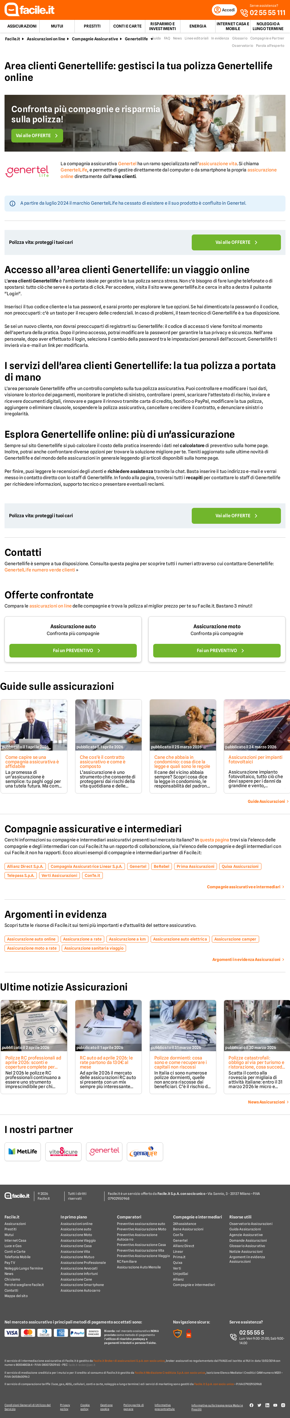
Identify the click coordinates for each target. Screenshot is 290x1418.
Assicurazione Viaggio (78, 1240)
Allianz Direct (183, 1246)
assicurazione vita (218, 164)
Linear (178, 1252)
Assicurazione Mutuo (77, 1257)
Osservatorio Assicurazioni (250, 1224)
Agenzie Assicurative (246, 1235)
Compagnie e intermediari (194, 1285)
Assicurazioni (22, 27)
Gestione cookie (107, 1407)
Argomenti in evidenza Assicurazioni (247, 1259)
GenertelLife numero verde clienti (40, 571)
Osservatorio (242, 47)
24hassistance (184, 1224)
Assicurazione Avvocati (79, 1268)
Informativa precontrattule (166, 1407)
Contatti (11, 1291)
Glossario (240, 39)
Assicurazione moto (217, 628)
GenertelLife (74, 171)
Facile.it (12, 40)
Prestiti (92, 27)
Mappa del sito (16, 1296)
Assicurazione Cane (76, 1279)
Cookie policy (85, 1407)
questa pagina (214, 841)
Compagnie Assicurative (95, 40)
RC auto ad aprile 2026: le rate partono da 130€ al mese (106, 1063)
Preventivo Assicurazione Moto (141, 1229)
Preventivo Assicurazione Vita (140, 1251)
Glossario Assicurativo (247, 1246)
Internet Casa (16, 1240)
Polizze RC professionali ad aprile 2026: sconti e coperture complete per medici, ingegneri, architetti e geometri (30, 1068)
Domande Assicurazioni (248, 1240)
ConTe (178, 1235)
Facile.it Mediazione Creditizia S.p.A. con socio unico (170, 1373)
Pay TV (10, 1263)
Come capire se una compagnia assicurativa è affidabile (32, 763)
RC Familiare (127, 1262)
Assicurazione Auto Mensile (139, 1267)
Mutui (57, 27)
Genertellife (136, 40)
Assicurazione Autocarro (80, 1291)
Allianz (178, 1279)
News (177, 39)
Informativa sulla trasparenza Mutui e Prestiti (219, 1407)
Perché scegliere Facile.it (24, 1285)
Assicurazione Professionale (83, 1263)
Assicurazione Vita (75, 1252)
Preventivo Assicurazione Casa (141, 1245)
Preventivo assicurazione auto (141, 1224)
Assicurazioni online (76, 1224)
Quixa (177, 1263)
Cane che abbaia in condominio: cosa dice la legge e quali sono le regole (180, 765)
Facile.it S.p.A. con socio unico (214, 1384)
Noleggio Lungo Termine (24, 1268)
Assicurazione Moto (76, 1235)
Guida (156, 39)
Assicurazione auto (73, 628)
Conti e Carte (127, 27)
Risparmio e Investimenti (162, 27)
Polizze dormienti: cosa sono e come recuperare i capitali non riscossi (181, 1063)
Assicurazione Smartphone (82, 1285)
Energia (197, 27)
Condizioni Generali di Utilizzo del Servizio (28, 1407)
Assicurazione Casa (76, 1246)
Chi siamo (12, 1279)
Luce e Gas (13, 1246)
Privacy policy (64, 1407)
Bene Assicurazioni (188, 1229)
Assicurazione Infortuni (79, 1274)
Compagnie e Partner (267, 39)
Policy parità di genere (135, 1407)
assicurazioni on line (50, 607)
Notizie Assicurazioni (246, 1252)
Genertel (127, 164)
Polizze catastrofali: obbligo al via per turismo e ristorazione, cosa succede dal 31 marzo (256, 1065)
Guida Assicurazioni (245, 1229)
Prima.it (179, 1257)
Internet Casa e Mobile (233, 27)
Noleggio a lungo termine (268, 27)
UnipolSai (180, 1274)
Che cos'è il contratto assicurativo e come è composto (102, 763)
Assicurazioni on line (46, 40)
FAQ (167, 39)
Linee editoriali (196, 39)
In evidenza (220, 39)
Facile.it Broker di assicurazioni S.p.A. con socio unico (129, 1361)
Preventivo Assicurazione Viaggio (143, 1256)
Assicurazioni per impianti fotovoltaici (257, 761)
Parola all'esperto (270, 47)
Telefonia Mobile (18, 1257)
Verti (177, 1268)
